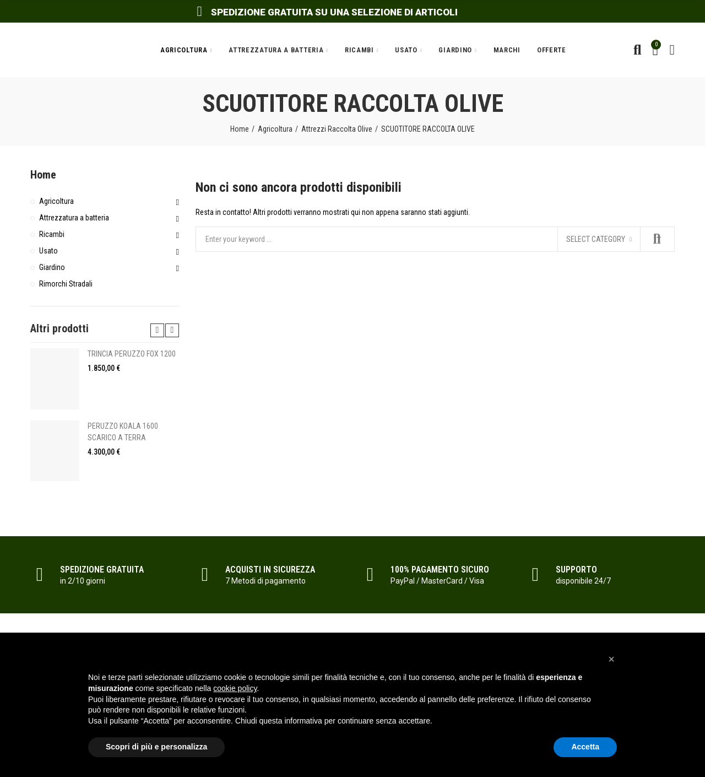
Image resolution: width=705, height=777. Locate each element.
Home (43, 174)
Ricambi (51, 234)
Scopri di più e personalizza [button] (156, 746)
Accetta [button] (585, 746)
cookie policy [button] (235, 688)
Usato (48, 250)
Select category (595, 239)
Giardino (52, 267)
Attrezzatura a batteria (74, 217)
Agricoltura (56, 201)
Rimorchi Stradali (66, 283)
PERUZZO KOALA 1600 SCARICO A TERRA (123, 432)
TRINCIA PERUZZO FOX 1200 (132, 353)
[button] (611, 659)
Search (657, 239)
